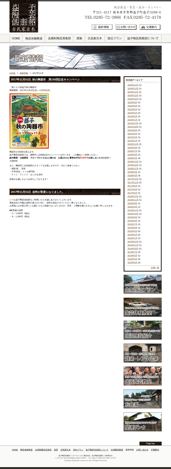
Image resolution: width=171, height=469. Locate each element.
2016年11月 (133, 200)
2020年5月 (132, 154)
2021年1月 (132, 141)
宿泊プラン (78, 450)
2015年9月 (132, 217)
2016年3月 (132, 207)
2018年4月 (132, 175)
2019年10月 (133, 165)
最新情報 (24, 73)
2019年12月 (133, 161)
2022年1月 (132, 120)
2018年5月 (132, 172)
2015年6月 (132, 228)
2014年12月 (133, 241)
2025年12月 (133, 85)
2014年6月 (132, 255)
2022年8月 (132, 106)
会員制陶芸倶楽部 (43, 450)
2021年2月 (132, 137)
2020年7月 (132, 151)
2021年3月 (132, 134)
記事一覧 (155, 268)
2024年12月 (133, 88)
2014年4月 (132, 262)
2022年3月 (132, 113)
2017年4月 (132, 189)
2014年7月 (132, 252)
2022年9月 (132, 102)
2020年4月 (132, 158)
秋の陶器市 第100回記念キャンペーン (56, 79)
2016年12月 (133, 196)
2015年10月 (133, 214)
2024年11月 (133, 92)
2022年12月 (133, 99)
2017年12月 (133, 179)
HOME (13, 73)
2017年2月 (132, 193)
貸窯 (56, 450)
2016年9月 (132, 203)
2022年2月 (132, 116)
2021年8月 (132, 130)
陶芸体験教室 (26, 450)
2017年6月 (132, 186)
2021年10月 (133, 127)
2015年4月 (132, 231)
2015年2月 (132, 234)
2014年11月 (133, 245)
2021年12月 (133, 123)
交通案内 (155, 450)
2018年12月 (133, 168)
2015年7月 (132, 224)
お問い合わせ (142, 450)
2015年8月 (132, 221)
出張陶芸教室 (117, 450)
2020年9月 (132, 147)
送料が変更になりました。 (48, 191)
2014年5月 (132, 259)
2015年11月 (133, 210)
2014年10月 (133, 248)
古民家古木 (65, 450)
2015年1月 (132, 238)
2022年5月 (132, 109)
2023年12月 (133, 95)
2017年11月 (133, 182)
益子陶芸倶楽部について (97, 450)
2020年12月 (133, 144)
